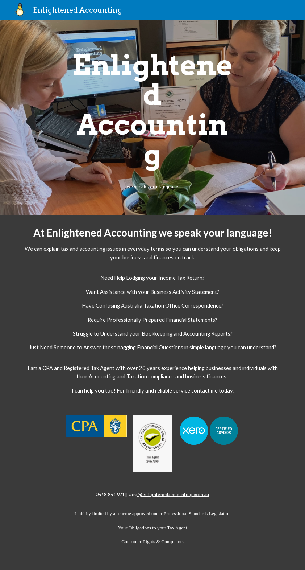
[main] (152, 110)
